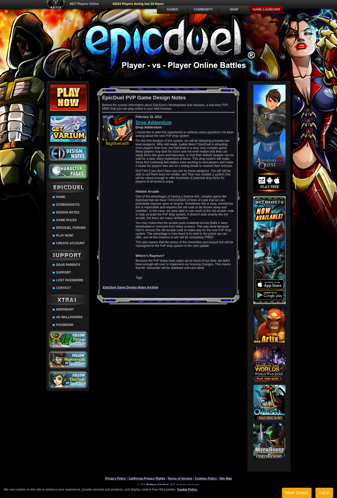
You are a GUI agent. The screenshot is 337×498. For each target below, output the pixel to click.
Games (172, 9)
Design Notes (67, 212)
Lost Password (69, 280)
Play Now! (64, 235)
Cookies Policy (206, 478)
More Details (296, 493)
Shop (234, 9)
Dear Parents (68, 265)
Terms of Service (179, 478)
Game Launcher (266, 9)
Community (203, 9)
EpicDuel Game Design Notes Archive (130, 287)
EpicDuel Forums (71, 228)
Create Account (70, 243)
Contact (63, 288)
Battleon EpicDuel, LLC (161, 484)
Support (63, 272)
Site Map (225, 478)
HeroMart (65, 309)
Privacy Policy (115, 478)
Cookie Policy (187, 489)
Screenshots (67, 204)
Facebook (65, 325)
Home (60, 197)
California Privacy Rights (147, 478)
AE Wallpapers (69, 317)
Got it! (324, 493)
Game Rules (66, 220)
